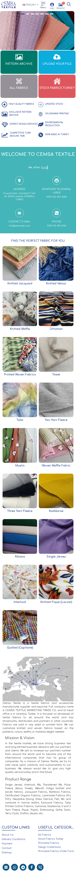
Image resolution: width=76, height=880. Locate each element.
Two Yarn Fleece (56, 420)
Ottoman (56, 329)
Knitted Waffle (20, 329)
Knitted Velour (56, 283)
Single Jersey (56, 556)
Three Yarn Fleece (19, 511)
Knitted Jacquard (19, 283)
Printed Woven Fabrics (20, 374)
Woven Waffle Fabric (56, 465)
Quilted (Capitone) (20, 647)
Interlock (19, 602)
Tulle (20, 420)
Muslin (20, 465)
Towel (56, 374)
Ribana (20, 556)
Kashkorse (56, 511)
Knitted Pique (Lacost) (56, 602)
